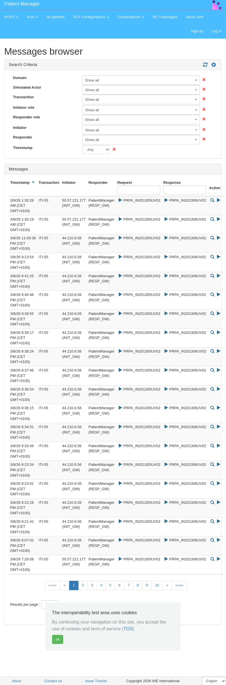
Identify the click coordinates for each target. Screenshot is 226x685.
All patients (55, 17)
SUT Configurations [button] (91, 17)
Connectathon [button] (131, 17)
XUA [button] (32, 17)
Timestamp (22, 148)
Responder (22, 137)
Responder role (26, 117)
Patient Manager (22, 4)
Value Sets (194, 17)
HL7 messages (165, 17)
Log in (217, 31)
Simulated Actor (27, 87)
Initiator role (23, 107)
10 (157, 585)
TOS (128, 628)
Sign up (197, 31)
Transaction (23, 97)
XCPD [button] (11, 17)
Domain (20, 78)
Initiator (20, 127)
